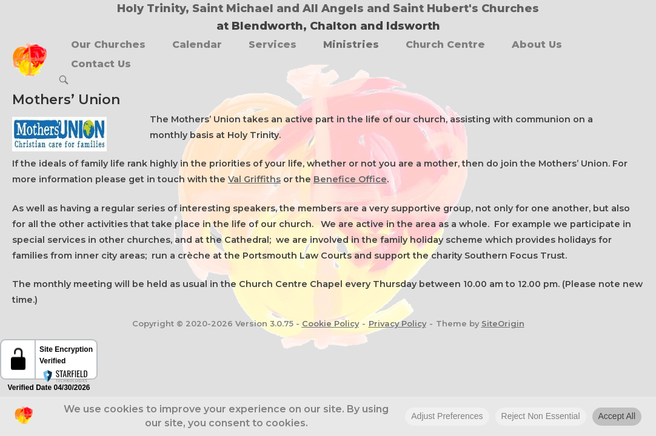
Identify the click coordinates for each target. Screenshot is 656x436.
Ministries (351, 44)
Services (272, 44)
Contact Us (101, 64)
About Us (537, 44)
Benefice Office (350, 179)
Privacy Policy (397, 323)
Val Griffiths (254, 179)
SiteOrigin (502, 323)
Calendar (197, 44)
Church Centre (445, 44)
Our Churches (108, 44)
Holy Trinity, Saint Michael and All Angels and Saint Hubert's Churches (328, 8)
